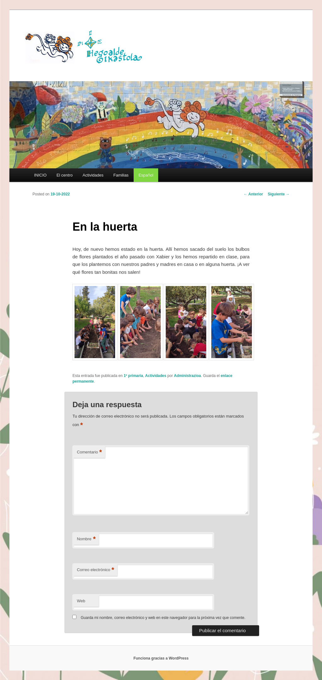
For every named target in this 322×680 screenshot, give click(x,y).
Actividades (92, 175)
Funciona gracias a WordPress (160, 658)
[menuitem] (146, 175)
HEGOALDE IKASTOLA (86, 46)
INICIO (40, 175)
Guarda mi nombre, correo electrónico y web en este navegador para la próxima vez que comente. (163, 617)
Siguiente (278, 194)
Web (81, 601)
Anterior (253, 194)
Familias (120, 175)
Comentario (89, 452)
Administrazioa (187, 376)
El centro (65, 175)
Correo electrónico (95, 570)
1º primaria (133, 376)
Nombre (86, 539)
